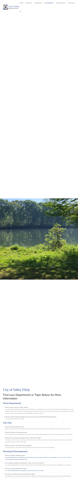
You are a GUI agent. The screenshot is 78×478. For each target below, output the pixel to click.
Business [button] (29, 3)
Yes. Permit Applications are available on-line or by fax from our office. (24, 470)
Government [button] (49, 3)
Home (21, 3)
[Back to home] (11, 7)
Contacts (71, 3)
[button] (20, 11)
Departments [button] (61, 3)
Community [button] (38, 3)
